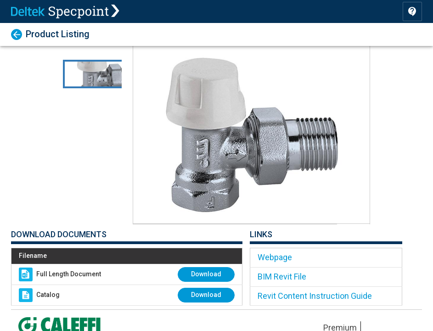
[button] (251, 135)
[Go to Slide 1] (109, 74)
